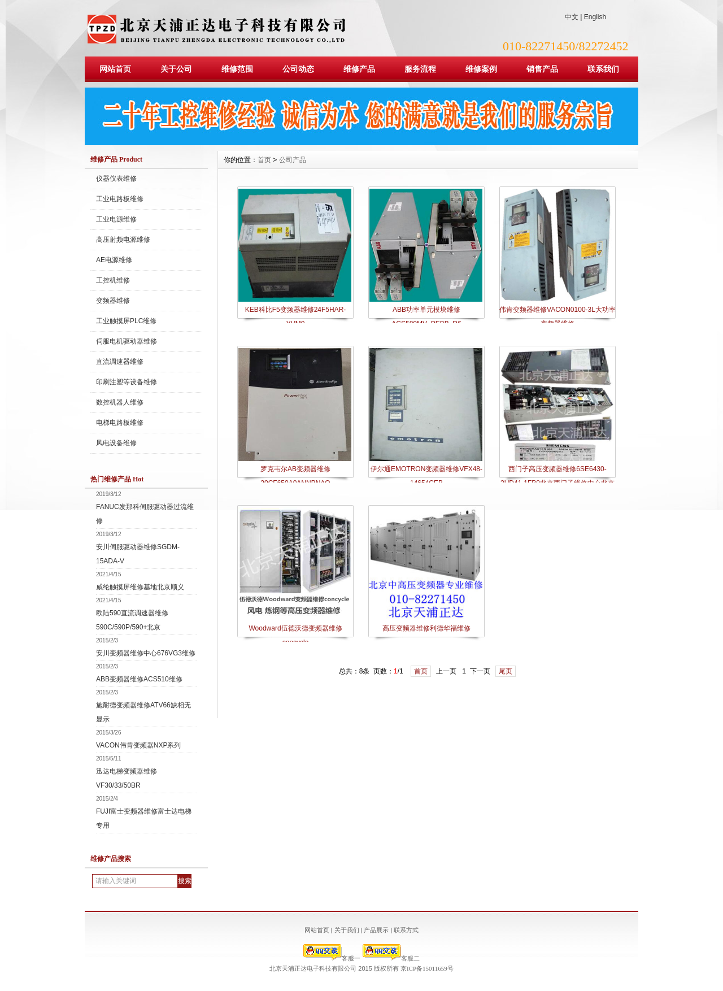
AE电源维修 (114, 260)
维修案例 (481, 68)
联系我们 (603, 68)
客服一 (331, 958)
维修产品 (359, 68)
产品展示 (376, 930)
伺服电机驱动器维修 (126, 341)
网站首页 (115, 68)
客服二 (391, 958)
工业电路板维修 (119, 199)
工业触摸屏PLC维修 (126, 321)
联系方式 (406, 930)
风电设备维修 (116, 443)
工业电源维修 (116, 219)
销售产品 (542, 68)
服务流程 (420, 68)
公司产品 (292, 160)
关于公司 (176, 68)
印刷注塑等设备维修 (126, 382)
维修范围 (237, 68)
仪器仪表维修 (116, 178)
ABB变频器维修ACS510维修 (139, 679)
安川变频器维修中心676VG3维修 (145, 653)
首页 (264, 160)
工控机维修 (113, 280)
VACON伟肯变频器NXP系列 (138, 745)
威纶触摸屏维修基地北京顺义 (140, 587)
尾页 (505, 671)
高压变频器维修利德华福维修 (426, 628)
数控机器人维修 (119, 402)
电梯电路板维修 (119, 423)
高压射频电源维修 (123, 240)
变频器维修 (113, 301)
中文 (571, 17)
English (595, 17)
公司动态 (298, 68)
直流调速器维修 (119, 362)
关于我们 (346, 930)
